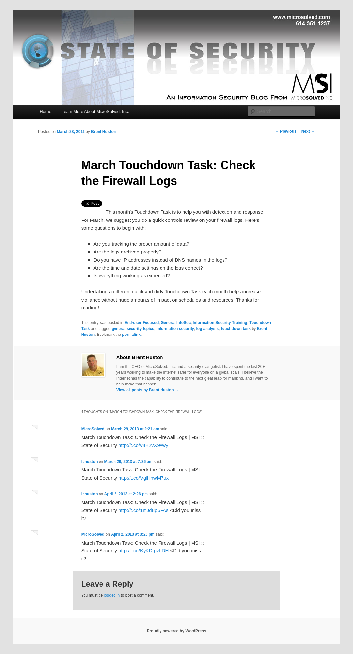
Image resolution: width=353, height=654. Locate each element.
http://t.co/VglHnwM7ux (143, 478)
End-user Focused (142, 322)
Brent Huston (103, 131)
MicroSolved (92, 429)
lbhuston (89, 461)
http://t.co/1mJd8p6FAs (143, 510)
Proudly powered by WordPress (176, 631)
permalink (131, 334)
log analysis (207, 328)
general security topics (133, 328)
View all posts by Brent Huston (147, 390)
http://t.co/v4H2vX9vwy (143, 445)
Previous (286, 131)
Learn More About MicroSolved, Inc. (95, 111)
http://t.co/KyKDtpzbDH (143, 550)
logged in (112, 595)
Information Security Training (220, 322)
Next (308, 131)
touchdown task (236, 328)
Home (45, 111)
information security (175, 328)
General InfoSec (176, 322)
